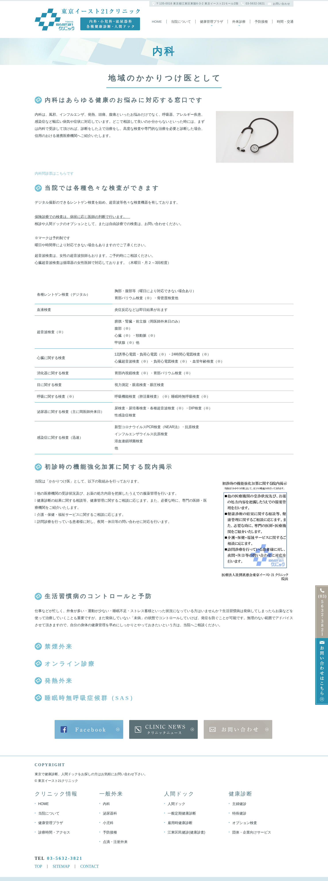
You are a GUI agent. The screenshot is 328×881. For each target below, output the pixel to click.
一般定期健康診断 (182, 813)
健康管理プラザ (211, 21)
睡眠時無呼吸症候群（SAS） (91, 698)
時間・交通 (285, 21)
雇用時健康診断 (180, 822)
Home (157, 21)
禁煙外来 (59, 646)
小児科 (108, 822)
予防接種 (261, 21)
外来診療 (239, 21)
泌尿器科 (110, 813)
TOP (38, 866)
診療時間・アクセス (54, 832)
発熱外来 (59, 681)
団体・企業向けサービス (251, 832)
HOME (43, 803)
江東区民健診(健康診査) (186, 832)
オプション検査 (244, 822)
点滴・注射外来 (115, 841)
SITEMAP (61, 866)
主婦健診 (239, 803)
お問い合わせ (281, 3)
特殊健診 (239, 813)
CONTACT (89, 866)
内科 (106, 803)
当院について (181, 21)
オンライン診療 (70, 664)
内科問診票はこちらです (54, 173)
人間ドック (176, 803)
